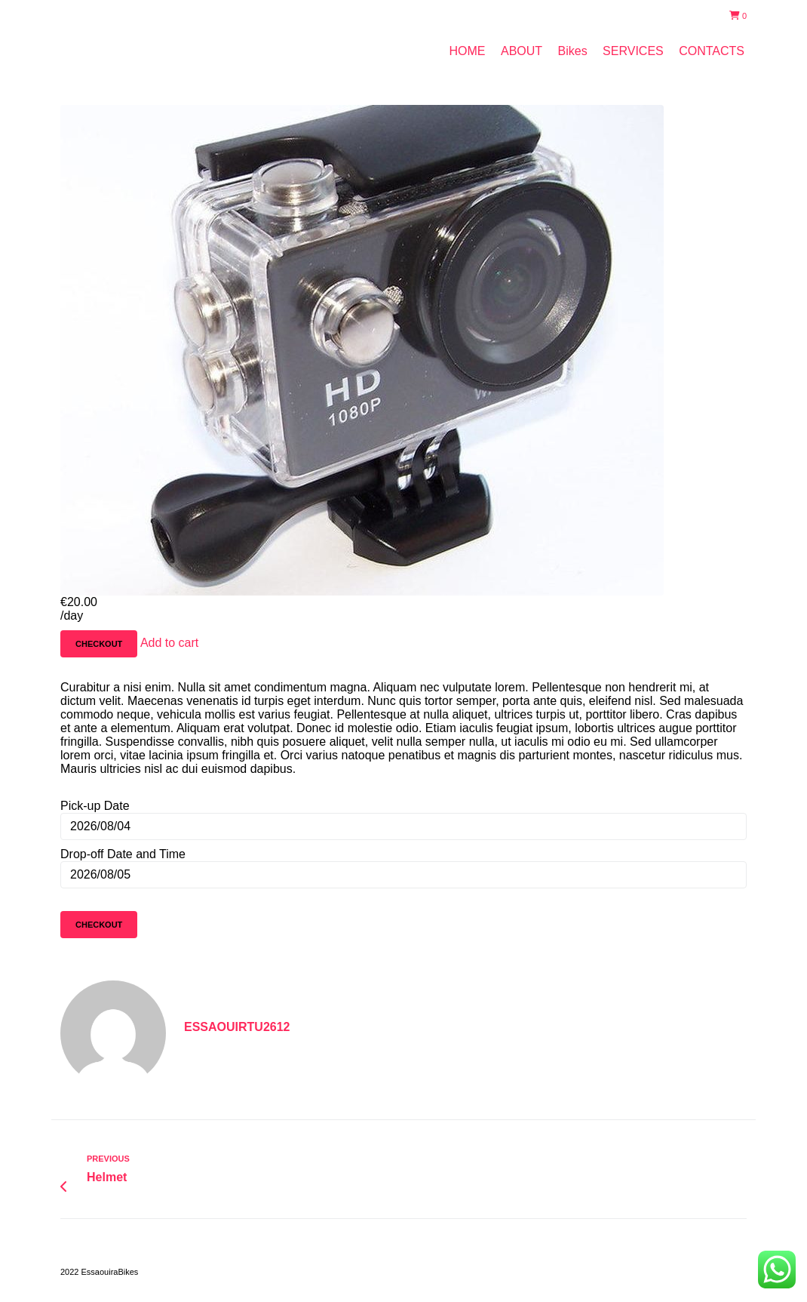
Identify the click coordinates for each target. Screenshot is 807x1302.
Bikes (573, 51)
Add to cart (169, 642)
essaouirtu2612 (237, 1026)
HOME (468, 51)
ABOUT (521, 51)
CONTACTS (711, 51)
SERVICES (633, 51)
